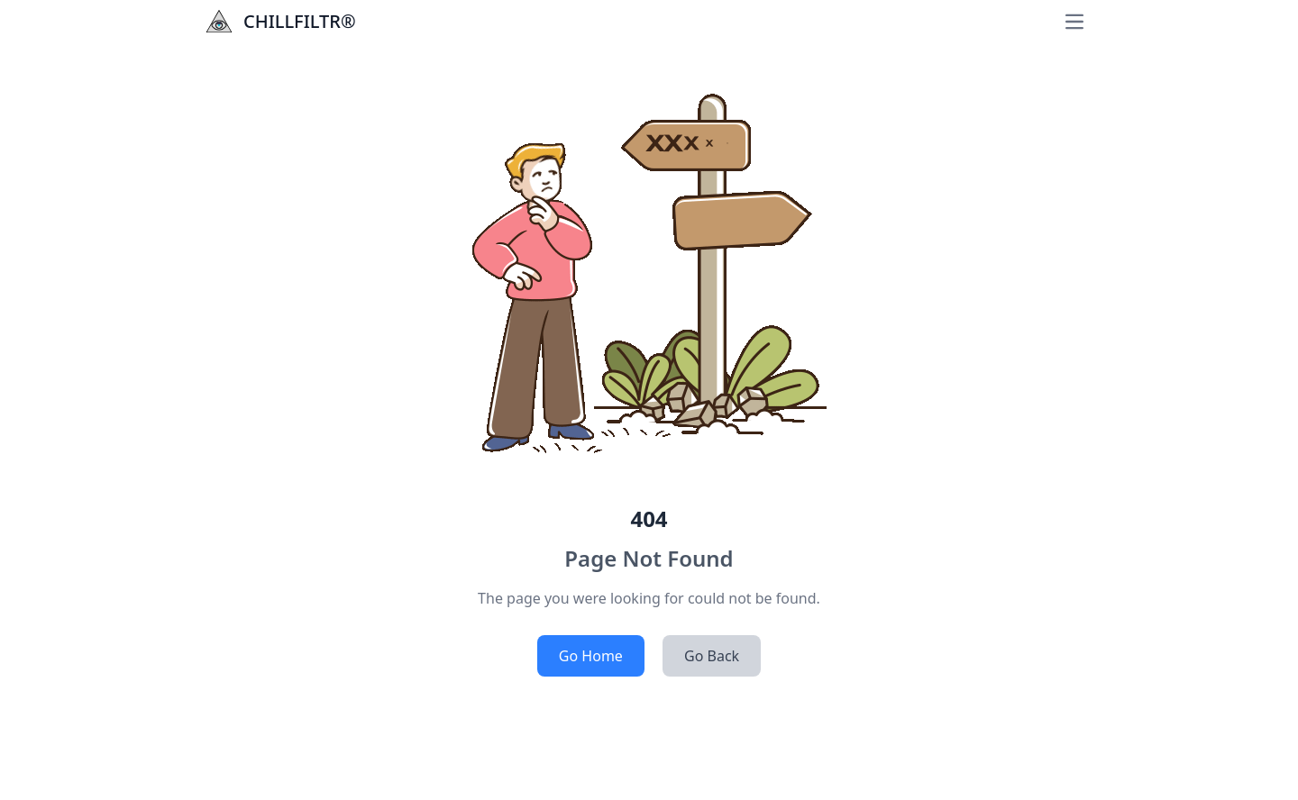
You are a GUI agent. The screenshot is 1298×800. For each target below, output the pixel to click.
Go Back (711, 656)
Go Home (591, 656)
